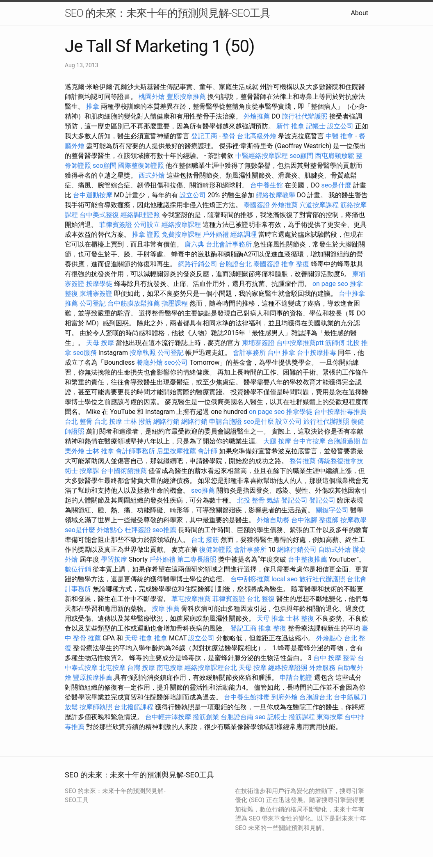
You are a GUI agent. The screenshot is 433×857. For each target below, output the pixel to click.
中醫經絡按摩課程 (261, 156)
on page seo (330, 284)
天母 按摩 (100, 343)
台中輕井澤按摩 (168, 717)
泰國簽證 (257, 205)
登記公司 (294, 500)
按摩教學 (353, 520)
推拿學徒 (299, 412)
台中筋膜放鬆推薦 (133, 303)
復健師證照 (215, 549)
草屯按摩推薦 (191, 599)
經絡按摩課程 (181, 225)
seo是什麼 (336, 185)
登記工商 (204, 136)
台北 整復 (261, 599)
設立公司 (340, 126)
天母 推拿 (271, 618)
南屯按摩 (170, 668)
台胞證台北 (235, 264)
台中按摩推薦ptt (300, 343)
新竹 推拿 (290, 126)
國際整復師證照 (141, 165)
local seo (284, 579)
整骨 (228, 136)
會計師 (207, 451)
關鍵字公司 (332, 510)
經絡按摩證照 (288, 668)
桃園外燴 (152, 97)
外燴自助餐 (273, 520)
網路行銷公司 (197, 264)
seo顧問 (301, 156)
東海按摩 (330, 717)
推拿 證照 (146, 234)
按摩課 (89, 471)
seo (260, 717)
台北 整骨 (79, 421)
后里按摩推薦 (176, 451)
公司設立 (147, 225)
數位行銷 (78, 569)
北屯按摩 (112, 668)
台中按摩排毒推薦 (340, 412)
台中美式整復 (99, 215)
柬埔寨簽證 (96, 293)
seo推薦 (203, 490)
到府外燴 (284, 697)
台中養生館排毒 (247, 697)
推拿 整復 (295, 264)
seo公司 (176, 362)
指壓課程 (175, 303)
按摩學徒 (99, 284)
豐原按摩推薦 (186, 97)
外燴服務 (322, 668)
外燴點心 (110, 530)
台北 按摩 (108, 421)
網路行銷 (166, 421)
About (359, 13)
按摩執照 (143, 353)
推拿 (92, 106)
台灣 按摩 (141, 668)
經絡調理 (243, 234)
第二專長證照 (196, 559)
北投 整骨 (251, 500)
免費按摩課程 (181, 234)
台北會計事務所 (229, 244)
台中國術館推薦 (124, 471)
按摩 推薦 (166, 608)
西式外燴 (152, 175)
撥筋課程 (302, 717)
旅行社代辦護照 (305, 116)
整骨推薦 (302, 461)
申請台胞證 (225, 421)
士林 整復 (300, 618)
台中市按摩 (309, 441)
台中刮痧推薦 (250, 579)
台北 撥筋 (205, 540)
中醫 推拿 (339, 136)
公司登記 (93, 303)
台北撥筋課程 (133, 707)
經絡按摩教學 (275, 195)
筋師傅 (335, 343)
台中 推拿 (281, 353)
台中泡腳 (304, 520)
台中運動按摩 (92, 195)
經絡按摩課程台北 (211, 668)
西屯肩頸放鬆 (334, 156)
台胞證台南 (237, 717)
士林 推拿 (100, 451)
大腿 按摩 (277, 441)
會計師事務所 (135, 451)
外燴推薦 (257, 116)
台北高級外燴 (256, 136)
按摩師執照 (96, 707)
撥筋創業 (206, 717)
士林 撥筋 (138, 421)
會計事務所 (249, 353)
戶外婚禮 (216, 234)
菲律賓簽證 (115, 225)
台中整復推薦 (307, 559)
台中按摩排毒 (316, 353)
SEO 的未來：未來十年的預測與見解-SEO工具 (167, 13)
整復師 (329, 520)
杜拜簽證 (138, 530)
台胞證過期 (343, 441)
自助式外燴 (334, 549)
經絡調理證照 (140, 215)
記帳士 (316, 126)
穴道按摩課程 (319, 205)
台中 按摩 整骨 (334, 658)
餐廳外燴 (150, 362)
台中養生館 (266, 185)
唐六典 (194, 244)
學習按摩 (114, 559)
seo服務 (85, 353)
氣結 (273, 500)
